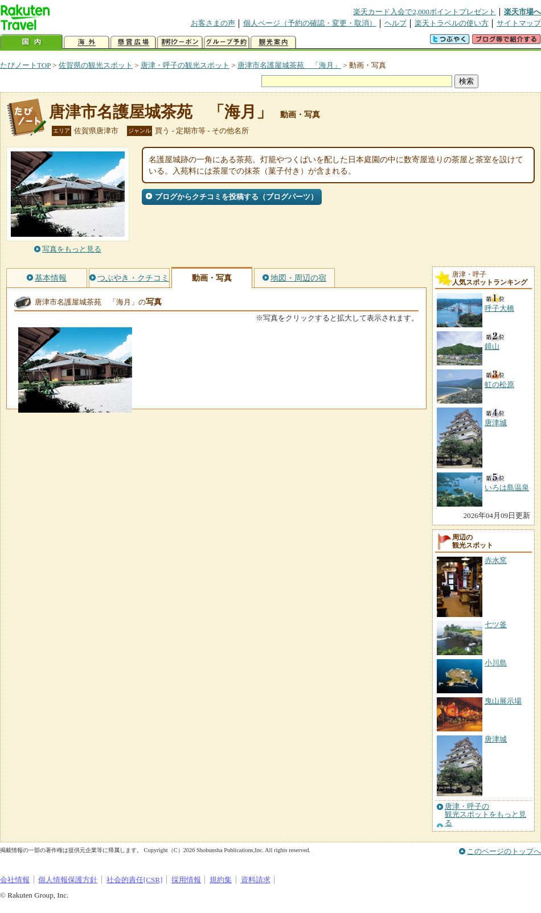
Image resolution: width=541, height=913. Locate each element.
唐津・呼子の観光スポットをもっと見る (485, 815)
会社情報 (15, 879)
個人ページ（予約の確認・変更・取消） (309, 23)
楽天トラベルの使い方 (452, 23)
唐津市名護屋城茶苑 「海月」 (289, 65)
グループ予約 (226, 42)
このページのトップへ (504, 851)
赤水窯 (496, 560)
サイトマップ (519, 23)
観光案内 (273, 42)
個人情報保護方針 (67, 879)
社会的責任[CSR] (134, 879)
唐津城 (496, 739)
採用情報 (186, 879)
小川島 (496, 663)
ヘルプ (395, 23)
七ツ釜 (496, 624)
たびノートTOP (25, 65)
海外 (86, 42)
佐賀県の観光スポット (96, 65)
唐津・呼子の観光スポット (185, 65)
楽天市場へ (522, 11)
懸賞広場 (133, 42)
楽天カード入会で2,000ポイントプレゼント (424, 11)
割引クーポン (180, 42)
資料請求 (255, 879)
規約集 (221, 879)
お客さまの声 (213, 23)
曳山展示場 (503, 701)
